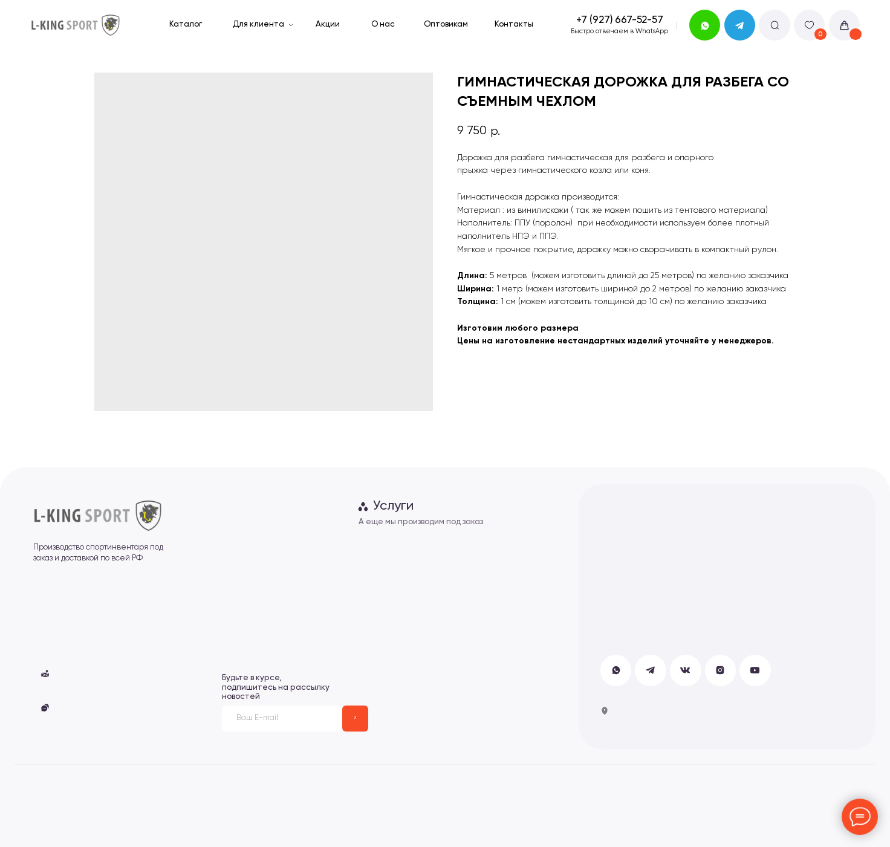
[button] (45, 707)
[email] (282, 719)
